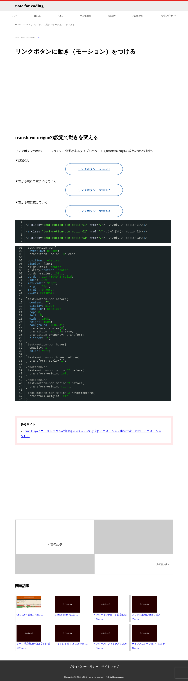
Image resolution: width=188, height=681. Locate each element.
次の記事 (163, 564)
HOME (18, 24)
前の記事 (55, 544)
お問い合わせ (168, 15)
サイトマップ (110, 666)
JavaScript (138, 15)
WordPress (85, 15)
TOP (14, 15)
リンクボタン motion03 (94, 210)
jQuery (111, 15)
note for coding (29, 5)
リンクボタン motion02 (94, 190)
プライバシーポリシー (83, 666)
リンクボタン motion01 (94, 169)
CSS (60, 15)
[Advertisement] (94, 95)
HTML (37, 15)
